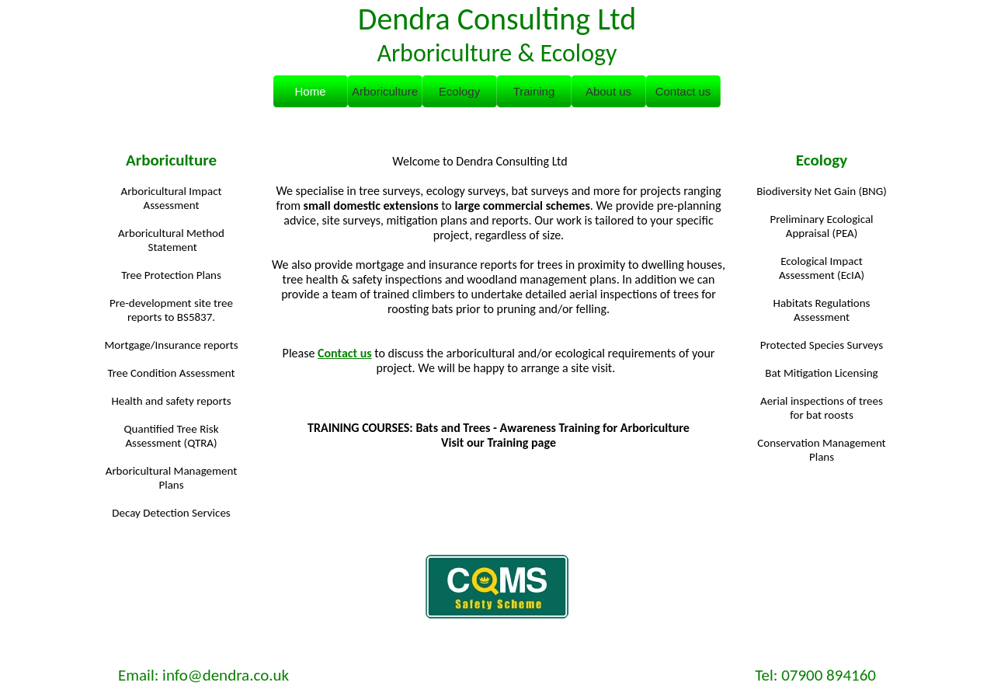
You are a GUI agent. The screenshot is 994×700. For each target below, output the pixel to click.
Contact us (345, 353)
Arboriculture (171, 160)
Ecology (821, 160)
